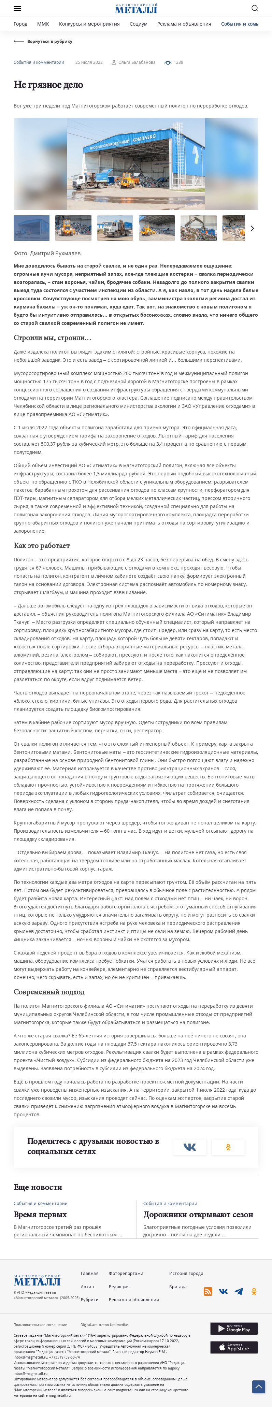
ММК (43, 23)
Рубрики (90, 1300)
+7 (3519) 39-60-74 (64, 1357)
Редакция (119, 1287)
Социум (138, 23)
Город (20, 23)
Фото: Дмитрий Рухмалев (47, 253)
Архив (87, 1287)
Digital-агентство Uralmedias (105, 1324)
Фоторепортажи (126, 1273)
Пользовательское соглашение (40, 1324)
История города (186, 1273)
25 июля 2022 (89, 62)
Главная (90, 1273)
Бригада (178, 1287)
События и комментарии (39, 62)
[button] (251, 228)
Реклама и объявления (184, 23)
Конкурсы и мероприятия (90, 23)
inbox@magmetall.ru (30, 1357)
